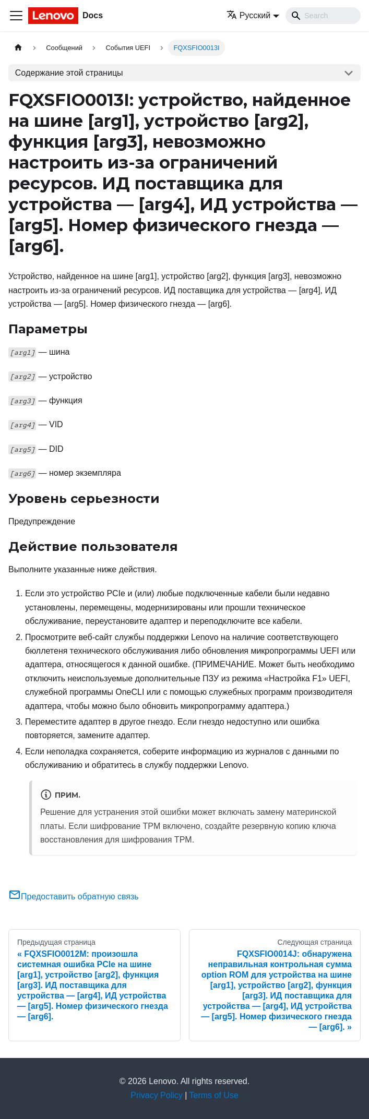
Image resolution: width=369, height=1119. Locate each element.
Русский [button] (248, 15)
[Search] (323, 15)
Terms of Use (214, 1095)
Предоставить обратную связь (73, 896)
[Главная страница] (18, 48)
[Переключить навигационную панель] (16, 15)
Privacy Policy (156, 1095)
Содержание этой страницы (69, 72)
